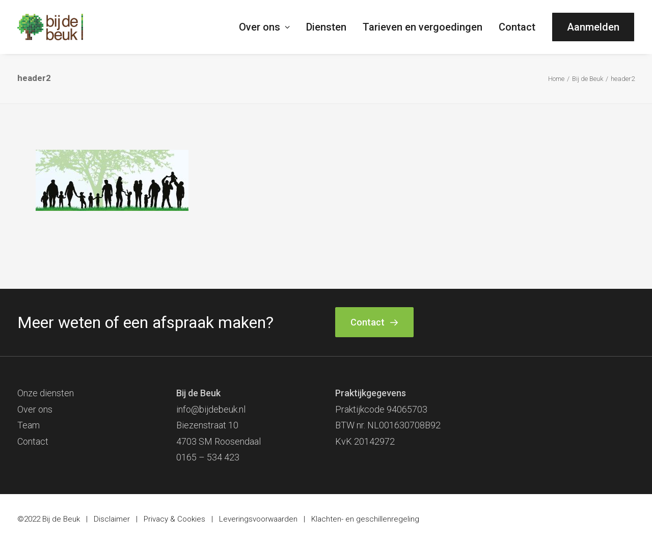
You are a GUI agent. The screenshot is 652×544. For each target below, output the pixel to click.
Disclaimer (112, 519)
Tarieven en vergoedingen (422, 27)
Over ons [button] (264, 27)
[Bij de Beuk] (50, 27)
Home (556, 79)
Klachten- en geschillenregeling (365, 519)
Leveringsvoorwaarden (258, 519)
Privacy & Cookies (174, 519)
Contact (517, 27)
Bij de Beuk (587, 79)
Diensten (326, 27)
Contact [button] (374, 322)
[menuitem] (268, 27)
